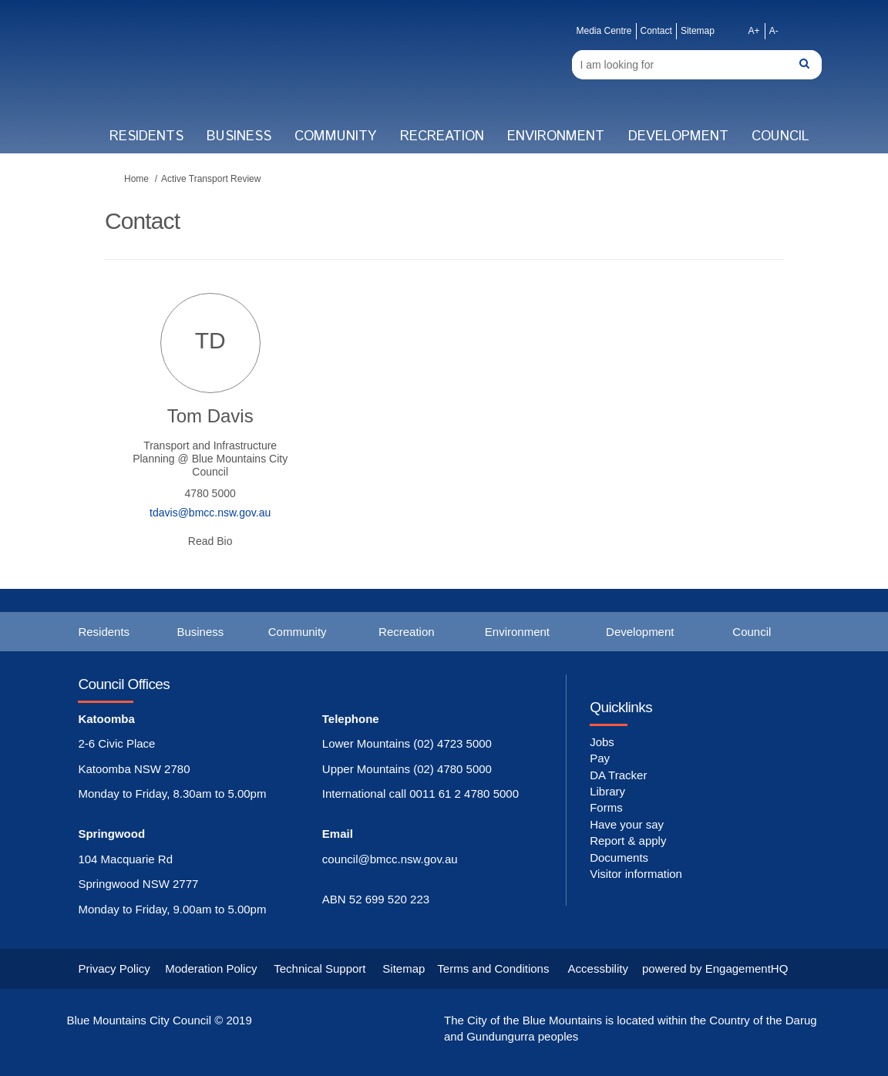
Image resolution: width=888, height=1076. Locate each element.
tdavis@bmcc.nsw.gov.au (210, 512)
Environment (555, 136)
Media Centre (603, 30)
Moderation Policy (211, 968)
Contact (656, 30)
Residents (146, 136)
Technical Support (319, 968)
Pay (600, 758)
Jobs (602, 741)
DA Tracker (618, 775)
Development (678, 136)
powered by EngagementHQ (715, 968)
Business (239, 136)
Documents (619, 857)
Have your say (627, 824)
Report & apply (628, 840)
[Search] (696, 64)
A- (774, 30)
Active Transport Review (211, 178)
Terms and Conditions (493, 968)
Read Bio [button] (210, 541)
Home (136, 178)
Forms (606, 807)
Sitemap (698, 30)
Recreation (442, 136)
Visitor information (636, 873)
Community (335, 136)
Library (607, 791)
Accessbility (598, 968)
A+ (754, 30)
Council (780, 136)
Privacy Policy (114, 968)
